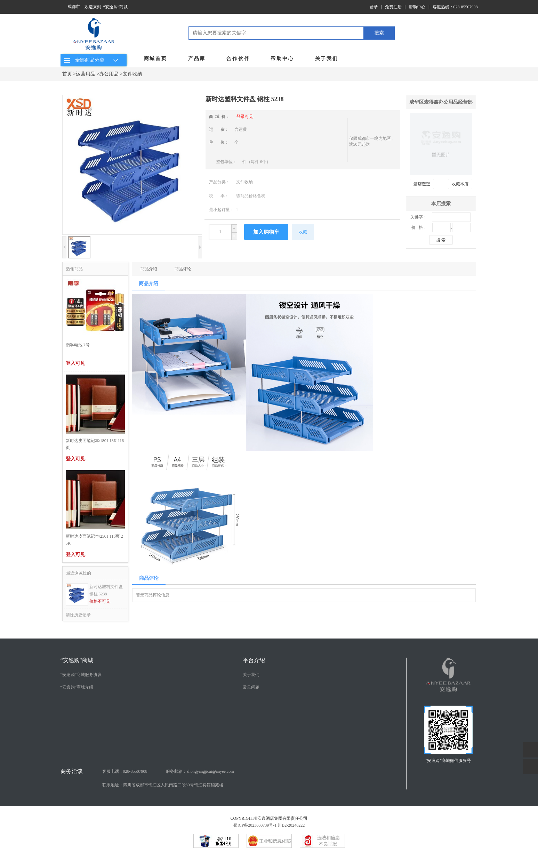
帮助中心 (417, 7)
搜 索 (440, 240)
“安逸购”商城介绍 (77, 687)
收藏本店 (460, 184)
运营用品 (85, 74)
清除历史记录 (78, 614)
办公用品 (109, 74)
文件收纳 (132, 74)
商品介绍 (148, 268)
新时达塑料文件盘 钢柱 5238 (106, 590)
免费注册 (393, 7)
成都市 (73, 6)
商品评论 (183, 268)
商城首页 (155, 58)
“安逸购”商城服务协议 (81, 674)
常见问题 (251, 687)
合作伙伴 (238, 58)
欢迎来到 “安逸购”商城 (106, 7)
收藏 (303, 232)
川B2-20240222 (291, 825)
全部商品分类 (92, 60)
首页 (67, 74)
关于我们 (326, 58)
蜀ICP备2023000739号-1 (255, 825)
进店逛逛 (421, 184)
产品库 (197, 58)
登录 (373, 7)
